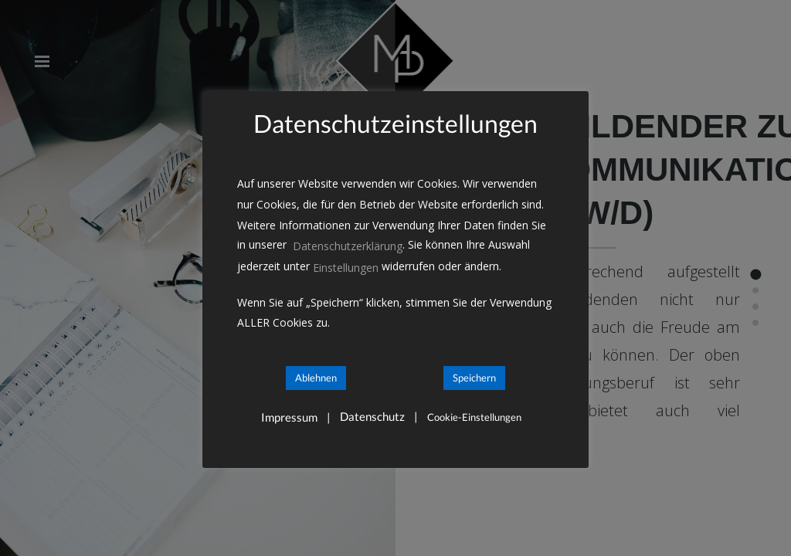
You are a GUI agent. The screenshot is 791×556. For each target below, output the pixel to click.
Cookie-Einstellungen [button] (474, 417)
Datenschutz (372, 416)
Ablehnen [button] (316, 377)
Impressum (289, 417)
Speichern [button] (474, 377)
